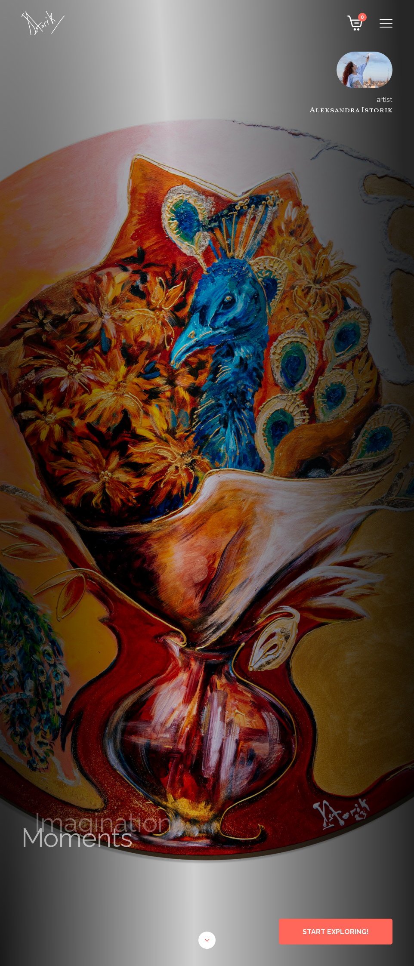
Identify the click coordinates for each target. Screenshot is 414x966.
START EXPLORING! (336, 932)
